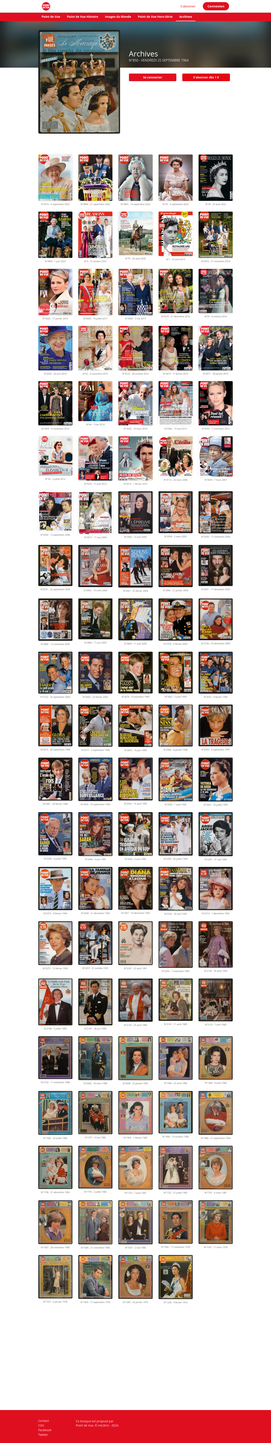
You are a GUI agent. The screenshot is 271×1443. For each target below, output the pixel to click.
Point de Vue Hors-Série (155, 17)
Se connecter (152, 77)
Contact (43, 1421)
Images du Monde (118, 17)
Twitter (43, 1434)
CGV (41, 1425)
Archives (185, 17)
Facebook (44, 1430)
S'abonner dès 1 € (206, 77)
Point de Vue (51, 17)
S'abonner (187, 6)
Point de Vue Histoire (82, 17)
